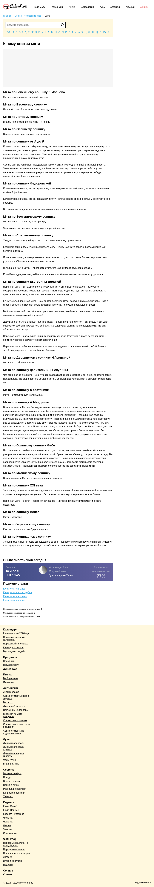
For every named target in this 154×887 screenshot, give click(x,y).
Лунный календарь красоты (13, 754)
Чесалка (7, 821)
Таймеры (8, 796)
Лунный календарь (13, 743)
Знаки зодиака (11, 692)
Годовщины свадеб (14, 651)
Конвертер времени (14, 792)
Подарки (8, 865)
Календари (39, 7)
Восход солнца (11, 781)
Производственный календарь (14, 638)
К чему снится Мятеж (15, 596)
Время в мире (11, 785)
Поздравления (11, 665)
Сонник (144, 7)
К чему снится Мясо (14, 588)
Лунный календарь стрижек (13, 748)
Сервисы (115, 7)
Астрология (87, 7)
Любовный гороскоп (14, 706)
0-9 (8, 32)
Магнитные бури (12, 773)
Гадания (130, 7)
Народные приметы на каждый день (15, 844)
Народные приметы (14, 849)
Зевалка (7, 829)
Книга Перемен (11, 810)
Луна (102, 7)
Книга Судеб (10, 806)
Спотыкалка (10, 833)
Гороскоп (8, 702)
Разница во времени (14, 789)
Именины (8, 682)
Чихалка (7, 817)
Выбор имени (10, 678)
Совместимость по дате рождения (16, 725)
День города (10, 668)
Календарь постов (13, 647)
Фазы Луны (9, 760)
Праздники (57, 7)
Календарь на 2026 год (16, 633)
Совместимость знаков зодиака (16, 697)
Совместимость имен (15, 720)
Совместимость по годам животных (13, 732)
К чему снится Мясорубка (17, 592)
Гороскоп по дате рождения (12, 715)
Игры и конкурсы (12, 861)
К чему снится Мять (14, 600)
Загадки (7, 857)
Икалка (7, 825)
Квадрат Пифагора (13, 814)
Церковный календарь (15, 643)
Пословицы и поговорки (16, 853)
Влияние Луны (11, 763)
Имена (72, 7)
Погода (7, 777)
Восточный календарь (15, 710)
